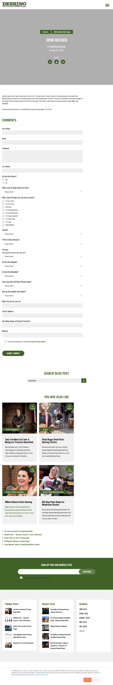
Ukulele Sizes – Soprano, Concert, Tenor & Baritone (23, 534)
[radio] (42, 179)
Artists (45, 32)
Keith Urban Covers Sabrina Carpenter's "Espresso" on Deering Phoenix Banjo (59, 645)
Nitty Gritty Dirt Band (62, 32)
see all (81, 631)
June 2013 (83, 609)
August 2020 (84, 618)
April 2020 (83, 613)
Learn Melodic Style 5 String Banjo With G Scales (22, 544)
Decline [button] (97, 680)
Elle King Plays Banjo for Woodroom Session (53, 503)
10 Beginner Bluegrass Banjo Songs (17, 541)
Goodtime (20, 492)
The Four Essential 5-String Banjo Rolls (18, 531)
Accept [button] (87, 680)
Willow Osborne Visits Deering (18, 502)
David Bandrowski (58, 46)
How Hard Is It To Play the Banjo (23, 643)
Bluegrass (15, 429)
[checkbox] (42, 181)
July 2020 (83, 626)
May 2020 (83, 622)
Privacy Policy (44, 675)
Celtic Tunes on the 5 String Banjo (16, 538)
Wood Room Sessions (56, 492)
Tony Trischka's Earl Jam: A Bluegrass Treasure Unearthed (19, 441)
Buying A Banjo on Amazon (58, 626)
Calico (14, 492)
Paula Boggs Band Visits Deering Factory (53, 441)
